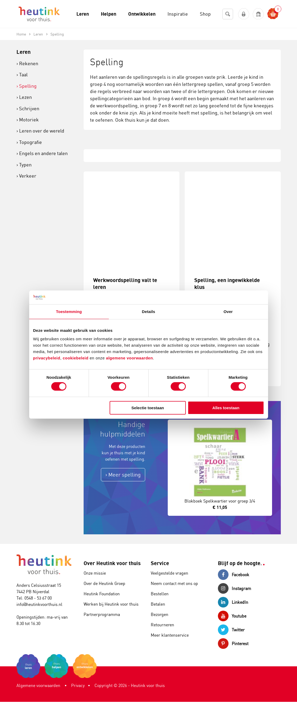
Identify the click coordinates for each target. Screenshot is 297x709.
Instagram (234, 588)
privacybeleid (46, 357)
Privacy (78, 685)
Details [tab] (148, 311)
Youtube (232, 616)
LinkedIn (233, 602)
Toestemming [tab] (69, 311)
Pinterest (233, 643)
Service (160, 563)
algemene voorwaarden (129, 357)
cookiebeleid (76, 357)
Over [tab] (228, 311)
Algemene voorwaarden (38, 685)
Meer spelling (124, 474)
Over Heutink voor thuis (112, 563)
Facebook (233, 574)
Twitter (231, 629)
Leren (23, 52)
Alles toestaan (225, 408)
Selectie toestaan (147, 408)
